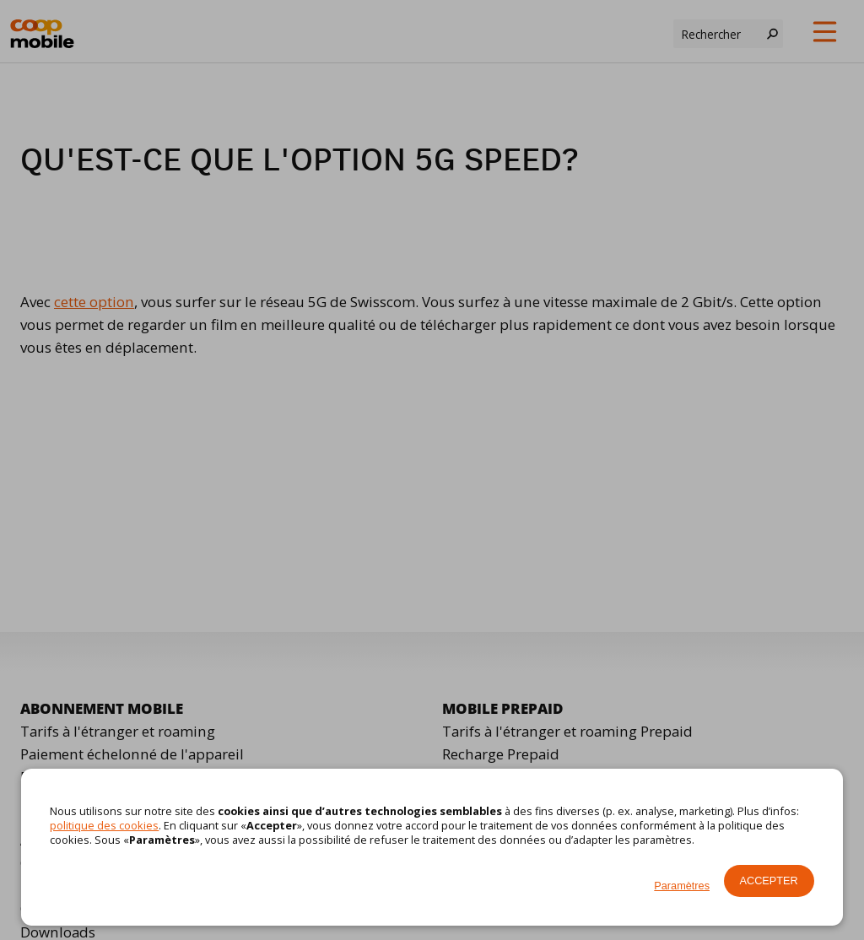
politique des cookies (104, 825)
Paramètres (682, 885)
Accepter (769, 880)
